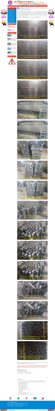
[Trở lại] (47, 377)
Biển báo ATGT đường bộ (11, 9)
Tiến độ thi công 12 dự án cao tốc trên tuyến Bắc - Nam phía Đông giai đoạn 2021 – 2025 (11, 44)
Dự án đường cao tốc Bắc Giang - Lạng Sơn (24, 389)
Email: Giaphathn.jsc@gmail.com (29, 373)
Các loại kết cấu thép (11, 18)
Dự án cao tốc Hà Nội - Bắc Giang (23, 386)
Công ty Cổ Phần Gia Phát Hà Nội (21, 362)
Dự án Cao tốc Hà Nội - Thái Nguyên (23, 385)
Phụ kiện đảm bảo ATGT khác (11, 21)
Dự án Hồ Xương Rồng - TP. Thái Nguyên (24, 387)
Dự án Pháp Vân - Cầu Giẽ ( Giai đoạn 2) (23, 392)
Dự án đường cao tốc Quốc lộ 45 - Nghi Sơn (13, 48)
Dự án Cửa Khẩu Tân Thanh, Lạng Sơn (23, 393)
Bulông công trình (10, 19)
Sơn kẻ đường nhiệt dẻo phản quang (11, 12)
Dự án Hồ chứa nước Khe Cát (22, 388)
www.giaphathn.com (21, 373)
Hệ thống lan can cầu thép (11, 14)
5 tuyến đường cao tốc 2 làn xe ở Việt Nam (13, 35)
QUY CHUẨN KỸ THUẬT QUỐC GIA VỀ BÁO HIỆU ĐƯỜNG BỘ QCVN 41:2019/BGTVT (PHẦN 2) (11, 52)
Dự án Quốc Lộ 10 (21, 390)
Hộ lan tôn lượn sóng (11, 10)
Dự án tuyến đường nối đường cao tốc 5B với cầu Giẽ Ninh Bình (26, 394)
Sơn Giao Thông (10, 15)
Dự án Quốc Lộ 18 (21, 391)
